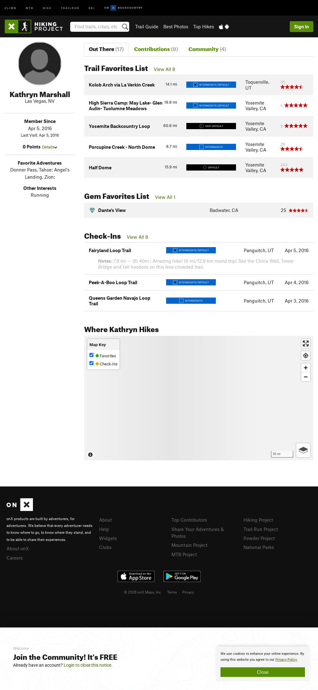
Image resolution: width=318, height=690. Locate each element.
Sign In (301, 26)
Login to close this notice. (88, 665)
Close (263, 672)
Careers (15, 558)
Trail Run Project (260, 529)
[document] (262, 664)
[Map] (198, 398)
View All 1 (165, 197)
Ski (92, 8)
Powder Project (259, 538)
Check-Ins (103, 363)
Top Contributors (189, 520)
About (105, 520)
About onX (18, 548)
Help (104, 529)
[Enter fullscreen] (305, 343)
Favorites (102, 355)
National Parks (258, 547)
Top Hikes (203, 26)
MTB (30, 8)
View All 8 (164, 69)
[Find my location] (305, 355)
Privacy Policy (286, 660)
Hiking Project (258, 520)
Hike (47, 8)
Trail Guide (146, 26)
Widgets (108, 538)
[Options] (303, 450)
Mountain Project (189, 545)
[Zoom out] (305, 376)
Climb (10, 8)
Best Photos (175, 26)
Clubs (105, 547)
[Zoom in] (305, 367)
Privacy (188, 592)
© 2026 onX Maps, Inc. (143, 592)
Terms (172, 592)
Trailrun (70, 8)
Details (49, 146)
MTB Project (184, 554)
